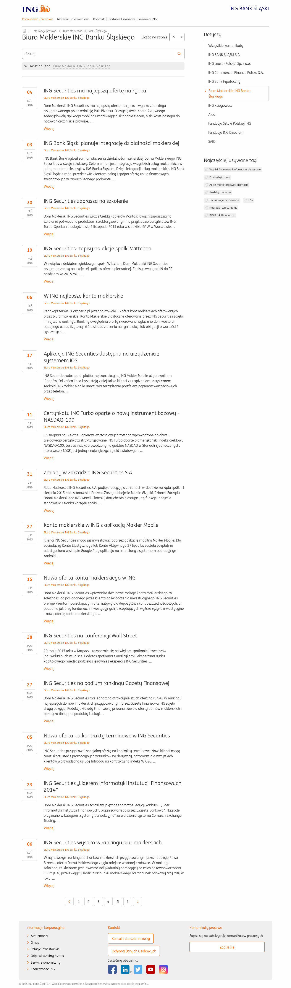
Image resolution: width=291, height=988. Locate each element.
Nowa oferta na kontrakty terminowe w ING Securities (107, 735)
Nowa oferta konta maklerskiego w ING (90, 577)
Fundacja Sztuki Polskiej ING (229, 123)
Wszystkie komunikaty (225, 45)
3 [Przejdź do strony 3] (98, 901)
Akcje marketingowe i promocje (228, 185)
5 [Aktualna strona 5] (118, 901)
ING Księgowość (220, 105)
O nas (35, 942)
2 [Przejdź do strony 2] (89, 901)
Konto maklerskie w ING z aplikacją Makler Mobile (101, 525)
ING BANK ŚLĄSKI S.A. (224, 54)
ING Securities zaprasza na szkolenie (86, 201)
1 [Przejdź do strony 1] (79, 901)
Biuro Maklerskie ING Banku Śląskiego (66, 98)
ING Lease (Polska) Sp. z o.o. (229, 63)
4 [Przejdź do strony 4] (108, 901)
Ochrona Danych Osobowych (134, 951)
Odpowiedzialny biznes (47, 956)
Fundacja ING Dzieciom (226, 132)
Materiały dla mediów (73, 19)
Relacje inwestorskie (45, 949)
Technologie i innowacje (224, 200)
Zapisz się (227, 947)
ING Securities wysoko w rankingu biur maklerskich (103, 842)
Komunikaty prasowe (37, 19)
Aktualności (39, 936)
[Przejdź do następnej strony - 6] (137, 901)
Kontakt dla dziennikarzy (131, 938)
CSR (251, 200)
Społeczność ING (43, 969)
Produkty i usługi (219, 177)
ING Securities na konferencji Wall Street (90, 635)
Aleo (211, 114)
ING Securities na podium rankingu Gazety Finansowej (106, 683)
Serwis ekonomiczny (45, 962)
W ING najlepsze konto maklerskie (83, 295)
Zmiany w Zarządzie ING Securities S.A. (88, 472)
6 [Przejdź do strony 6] (128, 901)
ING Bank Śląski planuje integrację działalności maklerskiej (111, 143)
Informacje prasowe (44, 31)
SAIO (211, 141)
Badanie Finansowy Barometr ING (133, 19)
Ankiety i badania (220, 192)
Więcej (49, 128)
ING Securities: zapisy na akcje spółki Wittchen (97, 248)
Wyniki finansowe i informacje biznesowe (235, 169)
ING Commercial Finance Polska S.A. (236, 72)
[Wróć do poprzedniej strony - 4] (69, 901)
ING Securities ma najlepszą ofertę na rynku (95, 90)
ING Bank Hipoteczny (224, 81)
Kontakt (98, 19)
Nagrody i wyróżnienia (223, 208)
